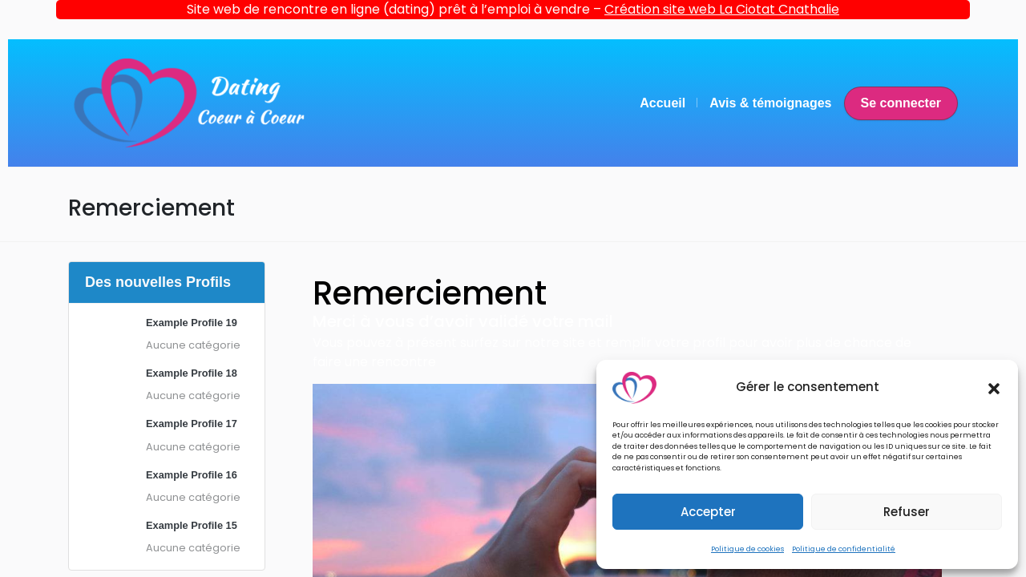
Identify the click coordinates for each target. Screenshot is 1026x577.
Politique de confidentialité (843, 549)
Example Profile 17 (191, 424)
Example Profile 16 (191, 475)
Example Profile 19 (191, 323)
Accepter (708, 511)
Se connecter (901, 103)
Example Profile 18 (191, 373)
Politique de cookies (747, 549)
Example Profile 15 (191, 525)
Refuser (906, 511)
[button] (994, 388)
